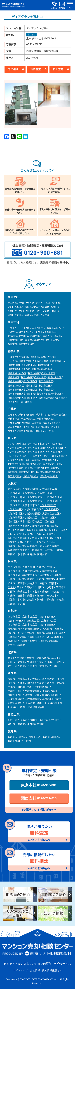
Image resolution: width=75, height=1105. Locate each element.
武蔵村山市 (35, 336)
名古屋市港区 (33, 737)
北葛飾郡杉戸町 (48, 460)
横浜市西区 (45, 385)
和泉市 (11, 542)
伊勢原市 (34, 357)
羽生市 (48, 472)
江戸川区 (21, 311)
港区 (47, 311)
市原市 (46, 422)
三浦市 (11, 357)
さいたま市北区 (36, 443)
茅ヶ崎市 (61, 397)
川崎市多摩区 (41, 361)
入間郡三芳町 (23, 460)
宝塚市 (11, 587)
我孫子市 (21, 426)
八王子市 (21, 328)
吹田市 (30, 529)
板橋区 (11, 311)
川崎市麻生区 (15, 369)
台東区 (56, 303)
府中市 (22, 332)
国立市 (41, 328)
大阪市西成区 (51, 509)
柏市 (38, 426)
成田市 (11, 426)
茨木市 (30, 534)
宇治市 (20, 632)
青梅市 (30, 344)
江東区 (30, 311)
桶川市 (30, 472)
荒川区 (19, 315)
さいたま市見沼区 (17, 456)
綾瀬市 (50, 397)
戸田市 (36, 468)
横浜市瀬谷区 (30, 381)
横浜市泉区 (40, 377)
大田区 (28, 307)
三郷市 (44, 456)
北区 (38, 303)
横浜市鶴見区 (15, 393)
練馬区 (11, 315)
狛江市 (11, 340)
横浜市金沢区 (30, 389)
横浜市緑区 (31, 385)
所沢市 (45, 468)
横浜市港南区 (15, 381)
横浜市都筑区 (15, 389)
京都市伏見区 (47, 624)
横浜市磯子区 (46, 381)
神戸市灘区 (31, 567)
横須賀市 (28, 393)
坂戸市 (46, 464)
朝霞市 (22, 472)
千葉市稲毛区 (59, 414)
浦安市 (54, 426)
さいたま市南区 (54, 443)
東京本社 (39, 785)
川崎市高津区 (44, 365)
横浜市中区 (46, 369)
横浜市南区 (34, 373)
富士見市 (56, 464)
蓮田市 (11, 476)
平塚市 (26, 369)
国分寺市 (32, 328)
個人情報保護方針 (52, 970)
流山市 (45, 426)
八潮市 (35, 460)
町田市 (19, 340)
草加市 (56, 472)
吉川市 (29, 464)
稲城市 (36, 340)
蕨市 (18, 476)
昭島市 (39, 332)
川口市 (11, 468)
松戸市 (30, 426)
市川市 (55, 422)
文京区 (36, 307)
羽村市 (54, 340)
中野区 (30, 303)
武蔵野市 (47, 336)
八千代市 (21, 414)
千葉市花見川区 (45, 418)
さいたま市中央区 (17, 443)
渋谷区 (39, 311)
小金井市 (12, 332)
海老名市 (39, 393)
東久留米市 (50, 332)
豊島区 (36, 315)
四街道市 (36, 422)
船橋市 (30, 431)
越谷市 (26, 476)
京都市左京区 (47, 616)
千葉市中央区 (43, 414)
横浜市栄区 (27, 377)
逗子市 (19, 401)
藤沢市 (11, 401)
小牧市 (27, 741)
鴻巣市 (43, 476)
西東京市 (12, 344)
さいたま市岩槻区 (37, 447)
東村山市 (23, 336)
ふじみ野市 (34, 456)
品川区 (11, 307)
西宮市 (30, 579)
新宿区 (45, 307)
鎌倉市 (28, 401)
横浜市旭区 (13, 377)
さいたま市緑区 (36, 451)
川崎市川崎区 (15, 365)
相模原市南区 (15, 397)
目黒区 (54, 311)
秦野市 (42, 397)
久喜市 (62, 456)
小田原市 (12, 361)
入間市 (11, 460)
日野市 (30, 332)
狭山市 (39, 472)
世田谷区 (12, 303)
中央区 (22, 303)
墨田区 (19, 307)
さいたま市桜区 (56, 447)
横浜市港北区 (54, 377)
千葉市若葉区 (15, 422)
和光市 (37, 464)
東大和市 (12, 336)
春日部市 (12, 472)
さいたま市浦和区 (17, 451)
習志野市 (21, 431)
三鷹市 (11, 328)
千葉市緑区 (13, 418)
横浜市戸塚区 (48, 373)
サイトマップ (20, 970)
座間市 (35, 369)
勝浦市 (30, 414)
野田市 (39, 431)
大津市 (11, 658)
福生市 (28, 340)
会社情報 (35, 970)
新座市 (54, 468)
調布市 (22, 344)
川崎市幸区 (29, 365)
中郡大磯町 (22, 357)
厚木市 (43, 357)
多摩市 (50, 328)
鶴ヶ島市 (53, 476)
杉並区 (54, 307)
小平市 (58, 328)
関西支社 (39, 798)
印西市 (26, 422)
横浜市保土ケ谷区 (17, 373)
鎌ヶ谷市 (49, 431)
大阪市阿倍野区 (48, 505)
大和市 (52, 357)
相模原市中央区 (53, 393)
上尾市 (53, 456)
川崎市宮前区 (57, 361)
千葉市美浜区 (28, 418)
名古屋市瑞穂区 (51, 737)
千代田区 (47, 303)
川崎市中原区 (26, 361)
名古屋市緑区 (15, 741)
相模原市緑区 (30, 397)
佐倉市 (11, 414)
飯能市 (34, 476)
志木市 (28, 468)
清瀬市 (57, 336)
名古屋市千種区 (16, 737)
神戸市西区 (45, 575)
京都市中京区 (15, 620)
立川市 (45, 340)
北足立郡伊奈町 (16, 464)
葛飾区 (28, 315)
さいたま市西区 (54, 451)
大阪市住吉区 (15, 509)
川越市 (19, 468)
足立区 (45, 315)
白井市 (11, 431)
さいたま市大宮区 (17, 447)
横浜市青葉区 (46, 389)
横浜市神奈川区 (16, 385)
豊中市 (11, 529)
